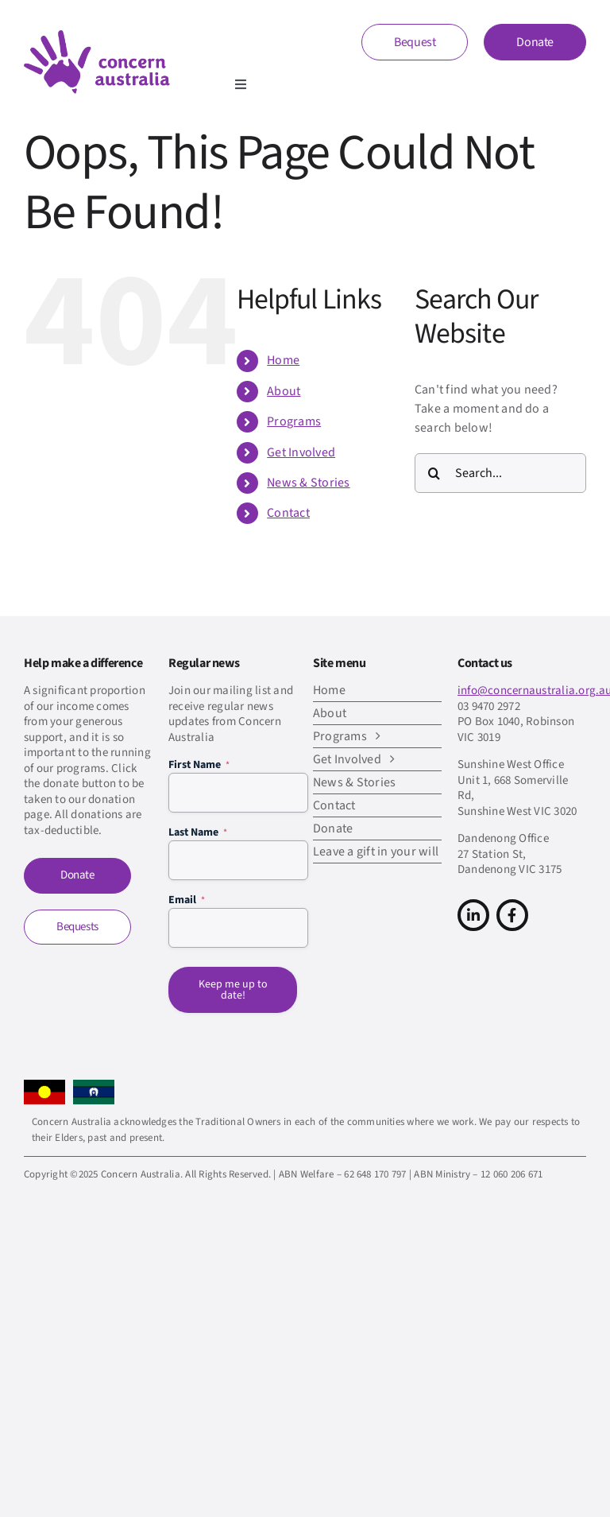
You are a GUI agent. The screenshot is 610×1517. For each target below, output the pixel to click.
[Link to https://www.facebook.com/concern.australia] (512, 915)
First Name (199, 765)
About (283, 391)
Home (283, 360)
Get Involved (301, 452)
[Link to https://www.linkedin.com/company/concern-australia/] (473, 915)
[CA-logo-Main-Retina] (97, 36)
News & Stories (308, 482)
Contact (288, 513)
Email (186, 900)
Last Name (197, 832)
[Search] (434, 473)
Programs (294, 421)
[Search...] (500, 473)
